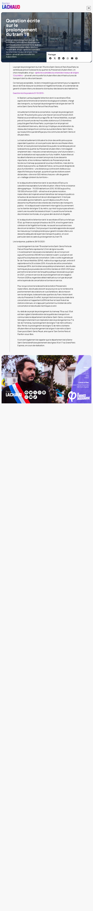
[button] (89, 8)
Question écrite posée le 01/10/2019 (28, 93)
